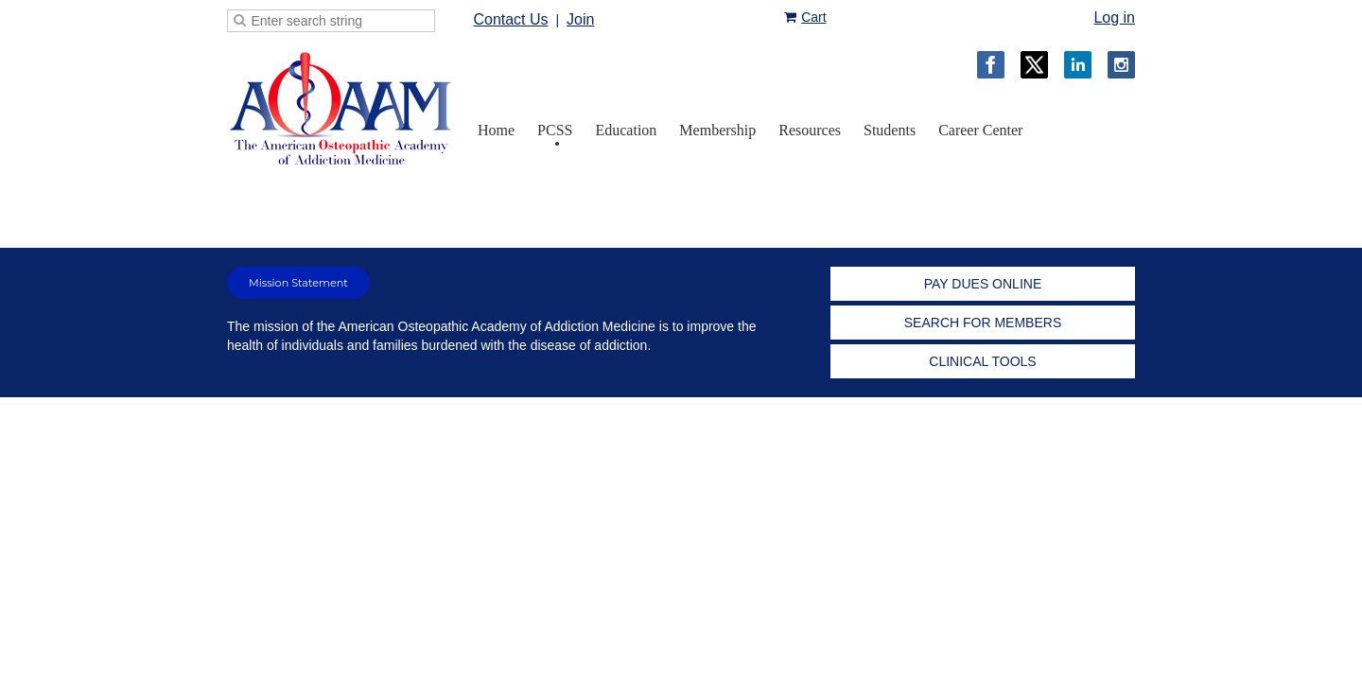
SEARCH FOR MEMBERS (982, 322)
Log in (1114, 17)
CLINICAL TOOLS (982, 361)
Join (580, 19)
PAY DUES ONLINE (982, 283)
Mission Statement (298, 282)
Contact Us (510, 19)
